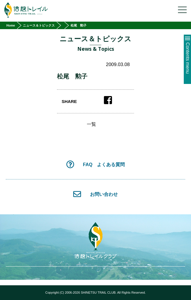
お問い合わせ (95, 194)
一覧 (91, 124)
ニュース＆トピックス (39, 25)
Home (10, 25)
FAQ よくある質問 (95, 164)
